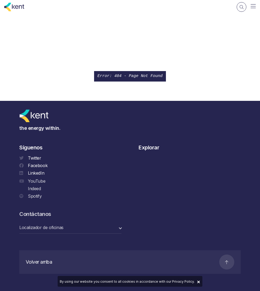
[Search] (241, 7)
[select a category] (70, 228)
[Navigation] (253, 6)
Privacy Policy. (183, 281)
